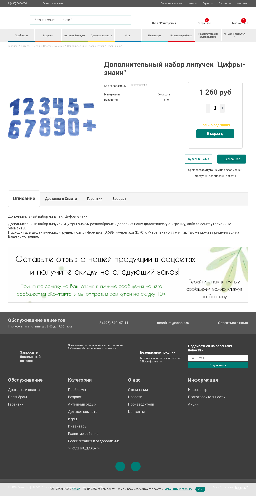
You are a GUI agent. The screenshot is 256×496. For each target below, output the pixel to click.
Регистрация (168, 23)
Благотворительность (206, 397)
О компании (138, 390)
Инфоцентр (197, 390)
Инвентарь (154, 35)
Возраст (48, 35)
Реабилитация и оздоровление (208, 35)
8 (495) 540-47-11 (113, 323)
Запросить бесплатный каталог (30, 356)
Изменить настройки (178, 489)
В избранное (232, 159)
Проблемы (21, 35)
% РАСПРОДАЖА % (234, 35)
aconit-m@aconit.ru (173, 323)
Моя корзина (240, 22)
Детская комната (101, 35)
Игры (128, 35)
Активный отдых (74, 35)
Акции (193, 404)
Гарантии (208, 3)
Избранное (204, 22)
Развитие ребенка (181, 35)
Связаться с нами (53, 3)
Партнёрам (225, 3)
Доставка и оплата (171, 3)
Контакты (242, 3)
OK (200, 489)
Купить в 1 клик (198, 159)
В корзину (215, 133)
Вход (155, 23)
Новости (192, 3)
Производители (141, 404)
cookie (76, 489)
